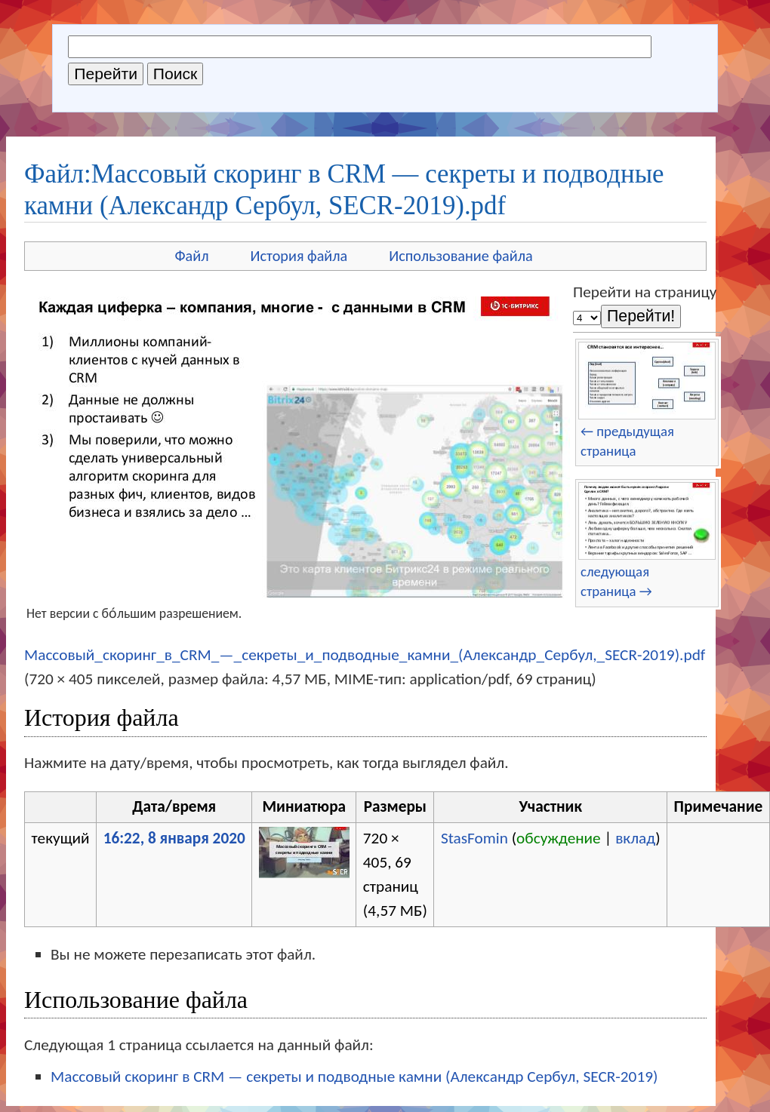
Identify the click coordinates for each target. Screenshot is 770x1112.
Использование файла (460, 256)
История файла (299, 256)
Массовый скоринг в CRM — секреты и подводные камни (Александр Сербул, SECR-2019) (354, 1076)
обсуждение (558, 838)
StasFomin (474, 838)
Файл (191, 256)
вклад (635, 838)
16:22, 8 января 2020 (174, 838)
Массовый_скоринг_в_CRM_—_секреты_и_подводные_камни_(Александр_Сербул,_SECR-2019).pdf (364, 655)
